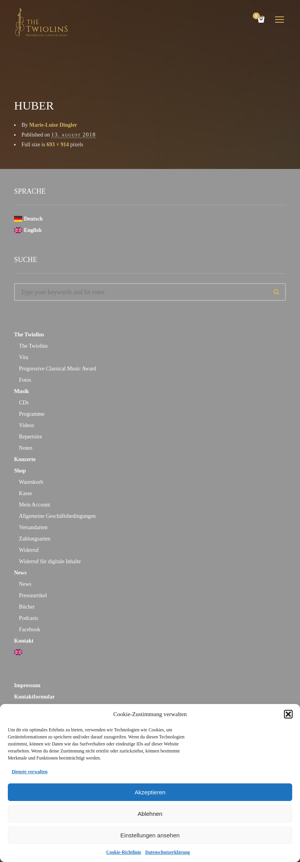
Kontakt (24, 641)
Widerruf (29, 550)
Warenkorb (31, 482)
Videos (26, 425)
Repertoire (30, 437)
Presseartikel (33, 595)
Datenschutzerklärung (167, 852)
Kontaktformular (34, 697)
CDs (24, 403)
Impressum (27, 685)
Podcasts (28, 618)
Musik (21, 391)
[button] (288, 714)
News (20, 573)
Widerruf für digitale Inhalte (50, 561)
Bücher (27, 607)
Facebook (29, 629)
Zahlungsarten (34, 539)
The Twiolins (29, 335)
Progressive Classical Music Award (57, 369)
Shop (20, 471)
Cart (257, 16)
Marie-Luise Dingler (53, 125)
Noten (25, 448)
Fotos (25, 380)
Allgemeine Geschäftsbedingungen (57, 516)
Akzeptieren (149, 792)
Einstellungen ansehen (150, 835)
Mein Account (34, 505)
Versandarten (33, 527)
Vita (23, 357)
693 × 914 (57, 144)
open (279, 19)
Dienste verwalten (30, 771)
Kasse (25, 493)
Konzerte (25, 459)
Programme (32, 414)
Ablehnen (150, 813)
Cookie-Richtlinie (123, 852)
